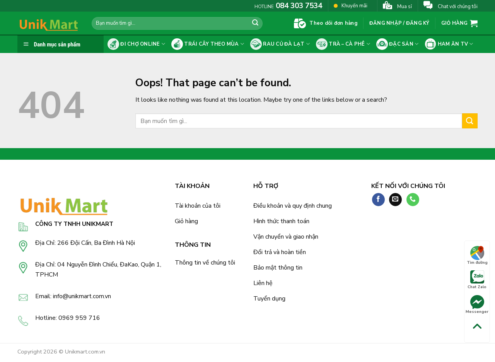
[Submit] (255, 23)
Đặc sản (397, 44)
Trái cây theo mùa (207, 44)
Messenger (477, 304)
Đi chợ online (136, 44)
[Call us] (412, 199)
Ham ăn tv (449, 44)
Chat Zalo (477, 280)
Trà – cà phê (343, 44)
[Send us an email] (395, 199)
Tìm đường (477, 255)
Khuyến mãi (350, 5)
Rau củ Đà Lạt (280, 44)
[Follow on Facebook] (378, 199)
